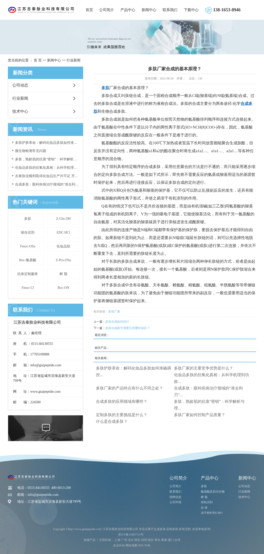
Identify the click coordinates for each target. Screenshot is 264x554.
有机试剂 (207, 502)
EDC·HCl (63, 232)
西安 (137, 540)
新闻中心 (149, 10)
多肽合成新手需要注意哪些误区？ (127, 328)
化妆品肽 (63, 246)
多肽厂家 (114, 311)
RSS (140, 545)
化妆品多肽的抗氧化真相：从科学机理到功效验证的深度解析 (47, 167)
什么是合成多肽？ (112, 421)
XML (147, 545)
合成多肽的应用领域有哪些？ (121, 401)
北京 (131, 540)
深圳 (144, 540)
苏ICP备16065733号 (131, 534)
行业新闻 (73, 60)
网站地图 (131, 545)
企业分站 (119, 545)
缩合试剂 (28, 232)
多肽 (27, 219)
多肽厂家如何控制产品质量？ (199, 415)
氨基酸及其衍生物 (213, 491)
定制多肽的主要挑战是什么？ (121, 415)
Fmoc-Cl (27, 288)
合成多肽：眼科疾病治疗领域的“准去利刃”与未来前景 (47, 184)
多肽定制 (185, 529)
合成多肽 (160, 529)
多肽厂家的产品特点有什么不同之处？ (129, 388)
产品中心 (127, 10)
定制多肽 (172, 529)
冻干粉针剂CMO (211, 513)
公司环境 (175, 502)
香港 (164, 540)
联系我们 (170, 10)
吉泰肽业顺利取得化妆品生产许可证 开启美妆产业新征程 (47, 176)
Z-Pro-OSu (63, 260)
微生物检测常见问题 (30, 151)
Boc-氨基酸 (27, 260)
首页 (89, 10)
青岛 (157, 540)
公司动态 (20, 85)
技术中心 (20, 111)
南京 (151, 540)
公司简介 (106, 10)
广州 (124, 540)
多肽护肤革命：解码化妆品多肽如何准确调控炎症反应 (47, 143)
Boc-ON (63, 288)
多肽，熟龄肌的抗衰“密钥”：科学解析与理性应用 (47, 159)
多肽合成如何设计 (117, 321)
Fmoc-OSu (27, 246)
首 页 (38, 60)
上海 (117, 540)
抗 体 (204, 507)
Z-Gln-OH (63, 219)
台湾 (177, 540)
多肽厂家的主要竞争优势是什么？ (203, 368)
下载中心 (191, 10)
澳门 (171, 540)
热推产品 (89, 540)
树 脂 (63, 274)
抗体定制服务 (27, 274)
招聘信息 (175, 497)
